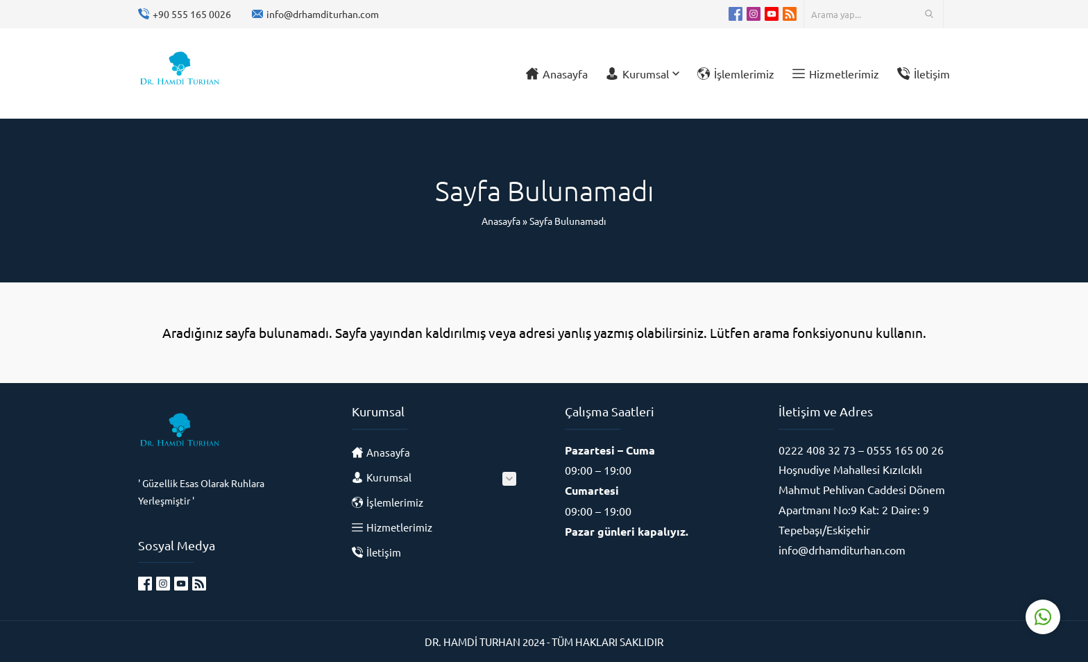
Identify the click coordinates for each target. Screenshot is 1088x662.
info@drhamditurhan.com (322, 14)
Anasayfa (501, 220)
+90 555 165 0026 (192, 14)
